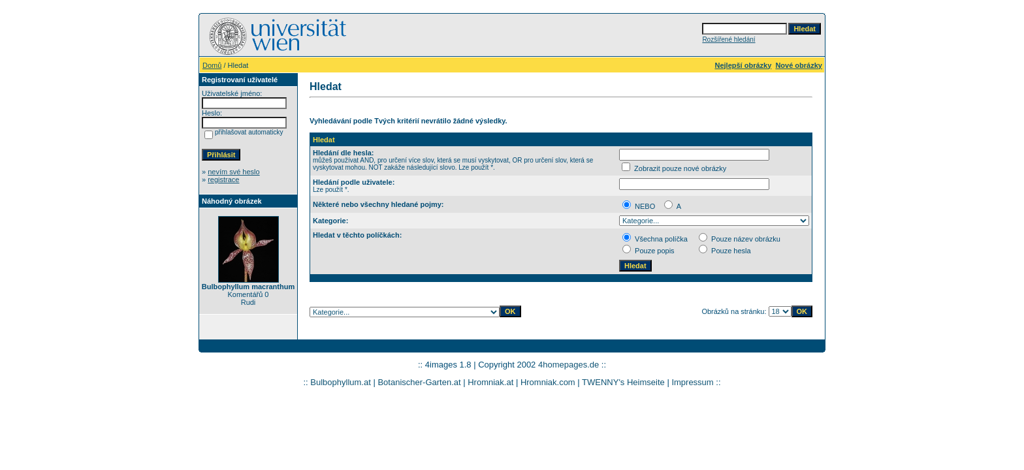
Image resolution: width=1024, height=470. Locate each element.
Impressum (692, 382)
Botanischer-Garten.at (418, 382)
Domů (211, 65)
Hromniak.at (490, 382)
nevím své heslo (233, 172)
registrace (223, 179)
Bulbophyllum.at (340, 382)
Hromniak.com (547, 382)
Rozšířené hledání (728, 39)
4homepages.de (568, 364)
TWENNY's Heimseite (623, 382)
